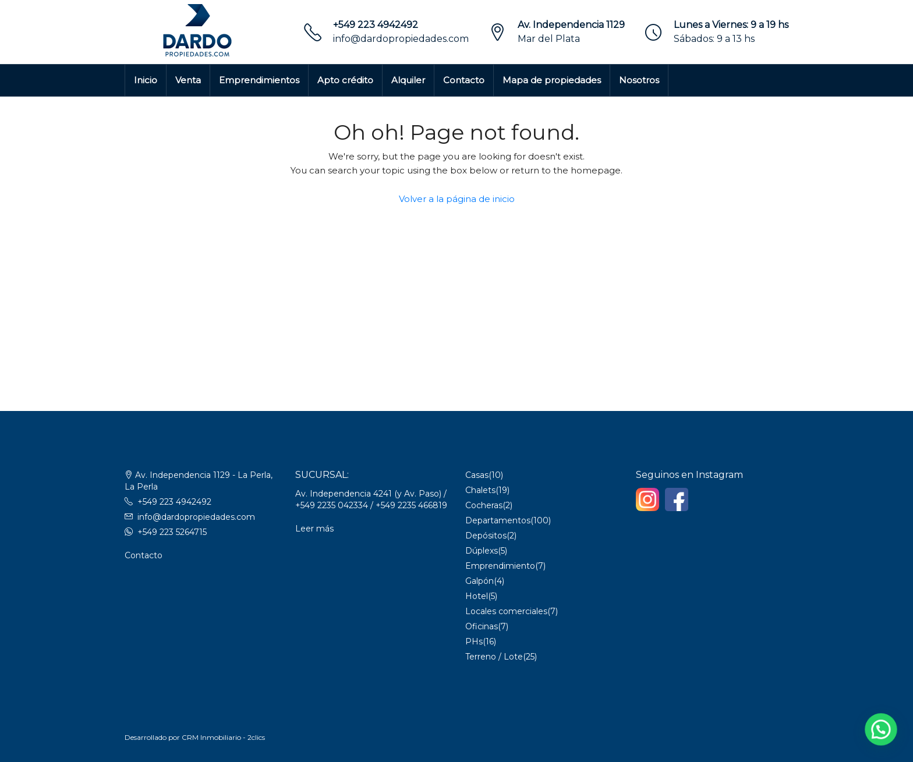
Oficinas (481, 626)
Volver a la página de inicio (457, 198)
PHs (474, 641)
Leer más (314, 528)
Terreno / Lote (494, 656)
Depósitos (486, 535)
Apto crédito (345, 80)
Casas (477, 475)
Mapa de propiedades (551, 80)
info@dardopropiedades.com (401, 38)
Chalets (480, 490)
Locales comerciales (506, 611)
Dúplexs (481, 550)
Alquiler (408, 80)
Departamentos (497, 520)
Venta (188, 80)
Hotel (476, 596)
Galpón (479, 581)
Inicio (145, 80)
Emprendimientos (259, 80)
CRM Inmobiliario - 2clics (223, 737)
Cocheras (483, 505)
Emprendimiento (500, 566)
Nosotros (639, 80)
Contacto (463, 80)
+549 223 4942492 (375, 24)
